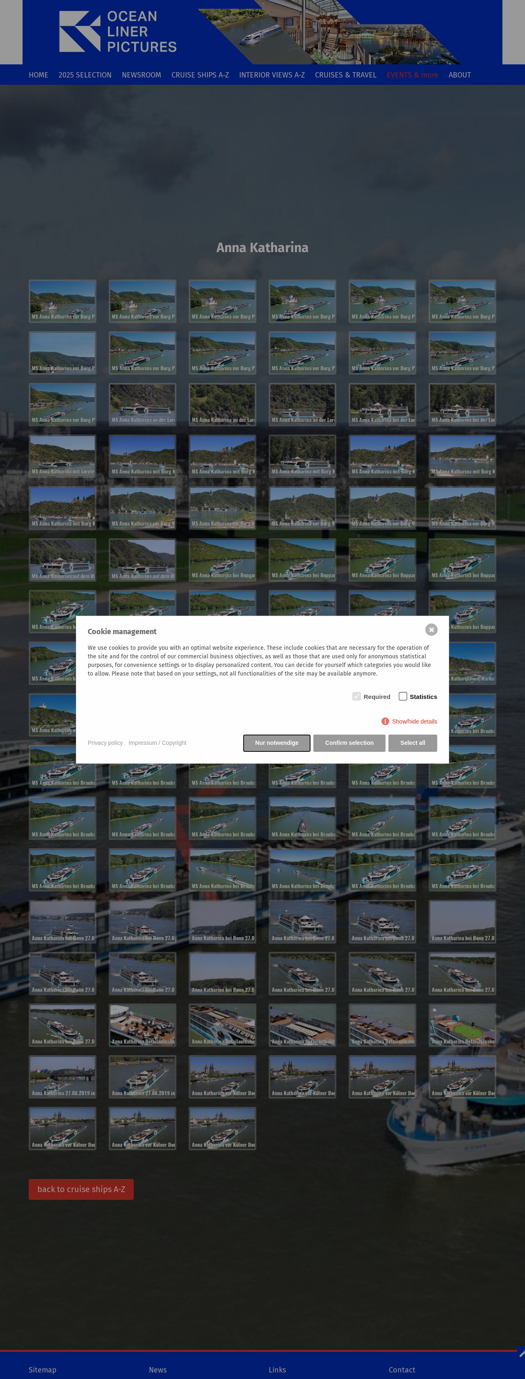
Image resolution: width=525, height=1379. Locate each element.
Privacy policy (105, 743)
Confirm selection (349, 743)
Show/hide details (414, 721)
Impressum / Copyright (158, 743)
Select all (412, 743)
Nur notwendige (277, 743)
